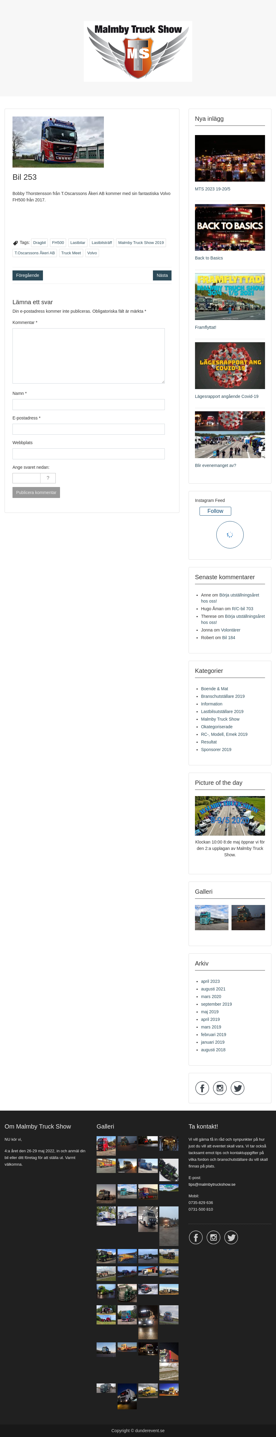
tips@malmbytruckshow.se (212, 1184)
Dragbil (39, 242)
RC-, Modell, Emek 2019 (224, 734)
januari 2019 (213, 1042)
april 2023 (210, 981)
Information (211, 703)
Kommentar (24, 322)
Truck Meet (71, 253)
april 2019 (210, 1019)
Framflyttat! (205, 327)
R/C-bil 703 (242, 608)
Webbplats (22, 442)
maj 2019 (210, 1011)
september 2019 (216, 1004)
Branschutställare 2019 (223, 696)
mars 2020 (211, 996)
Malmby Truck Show (220, 719)
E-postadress (26, 418)
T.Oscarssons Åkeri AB (35, 253)
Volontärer (230, 630)
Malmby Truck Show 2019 (141, 242)
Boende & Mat (214, 688)
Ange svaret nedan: (30, 467)
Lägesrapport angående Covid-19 (227, 396)
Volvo (92, 253)
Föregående (27, 275)
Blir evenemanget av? (215, 465)
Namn (19, 393)
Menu (11, 16)
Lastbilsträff (102, 242)
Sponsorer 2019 (216, 749)
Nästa (162, 275)
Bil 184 (228, 637)
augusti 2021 (213, 988)
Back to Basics (209, 258)
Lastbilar (77, 242)
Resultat (209, 741)
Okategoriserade (217, 726)
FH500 (58, 242)
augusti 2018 (213, 1049)
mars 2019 (211, 1027)
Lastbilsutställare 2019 (222, 711)
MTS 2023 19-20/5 (212, 188)
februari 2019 (213, 1034)
